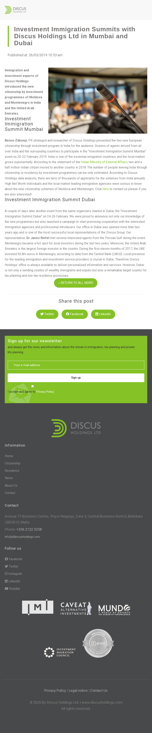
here (106, 189)
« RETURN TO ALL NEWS (75, 283)
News (9, 478)
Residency (12, 471)
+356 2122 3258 (29, 529)
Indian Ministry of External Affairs (104, 162)
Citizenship (12, 463)
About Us (11, 485)
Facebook (75, 314)
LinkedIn (103, 314)
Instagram (13, 574)
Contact (10, 493)
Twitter (47, 314)
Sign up (76, 377)
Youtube (12, 588)
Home (9, 456)
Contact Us (99, 690)
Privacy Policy (45, 391)
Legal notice (78, 690)
